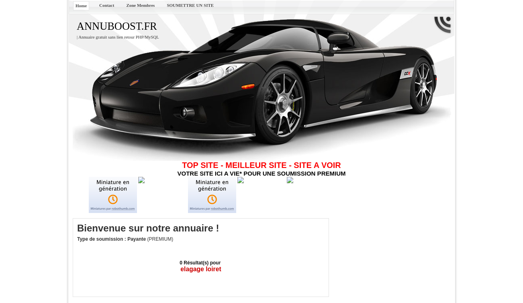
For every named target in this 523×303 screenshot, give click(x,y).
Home (81, 5)
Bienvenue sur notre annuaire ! (148, 228)
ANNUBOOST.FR (117, 26)
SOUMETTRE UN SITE (190, 5)
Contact (106, 5)
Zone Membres (140, 5)
